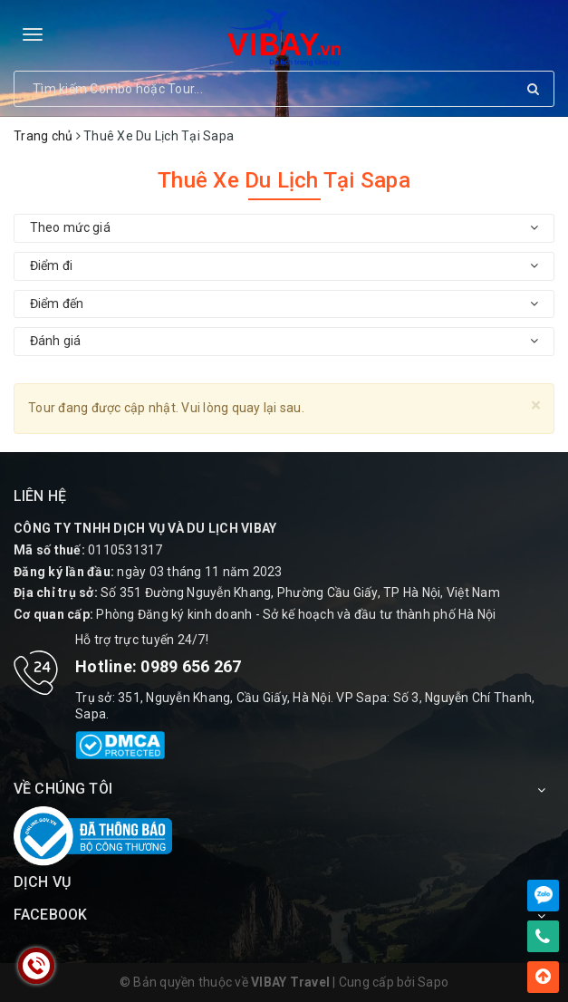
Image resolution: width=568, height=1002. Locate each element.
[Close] (536, 405)
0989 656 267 (190, 666)
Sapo (433, 982)
